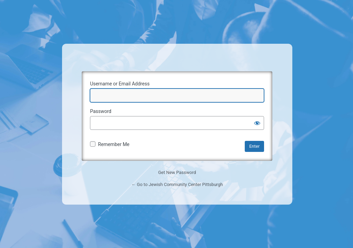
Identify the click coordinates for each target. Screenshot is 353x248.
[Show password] (257, 123)
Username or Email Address (120, 83)
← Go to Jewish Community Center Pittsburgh (177, 184)
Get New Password (177, 172)
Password (100, 111)
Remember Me (113, 144)
